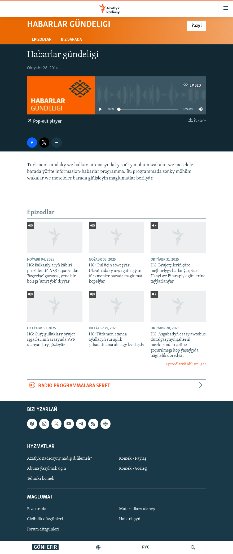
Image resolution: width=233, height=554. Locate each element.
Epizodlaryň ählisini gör (186, 364)
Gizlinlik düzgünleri (45, 519)
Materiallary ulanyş (137, 509)
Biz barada (71, 40)
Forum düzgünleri (43, 529)
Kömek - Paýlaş (133, 458)
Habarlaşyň (129, 519)
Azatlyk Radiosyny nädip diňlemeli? (59, 458)
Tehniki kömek (40, 479)
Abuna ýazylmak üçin (46, 469)
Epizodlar (41, 40)
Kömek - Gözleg (133, 469)
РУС (145, 547)
